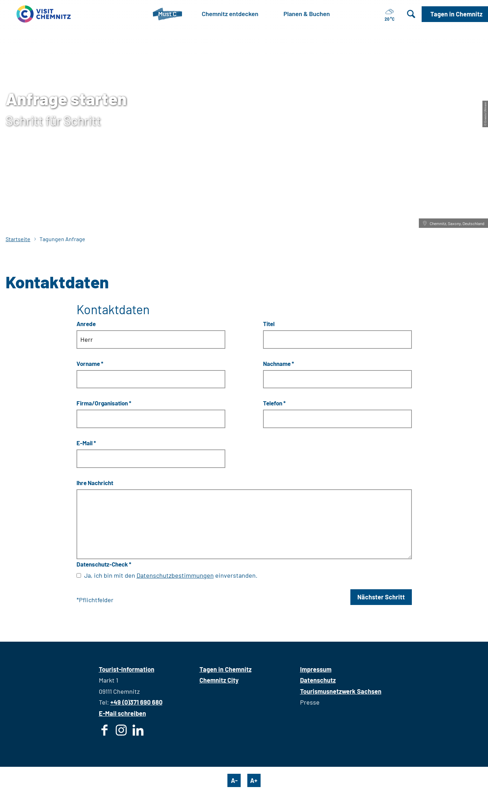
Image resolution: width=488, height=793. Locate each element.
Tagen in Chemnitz (225, 669)
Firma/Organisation (104, 402)
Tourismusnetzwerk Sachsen (340, 691)
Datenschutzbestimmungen (175, 575)
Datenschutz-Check (104, 564)
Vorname (90, 363)
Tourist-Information (126, 669)
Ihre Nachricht (95, 482)
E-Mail (86, 442)
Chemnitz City (219, 680)
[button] (455, 14)
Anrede (86, 323)
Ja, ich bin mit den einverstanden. (170, 575)
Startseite (18, 239)
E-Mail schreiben (122, 713)
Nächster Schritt (381, 597)
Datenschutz (318, 680)
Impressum (316, 669)
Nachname (278, 363)
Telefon (274, 402)
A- (234, 780)
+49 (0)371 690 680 (136, 702)
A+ (253, 780)
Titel (269, 323)
